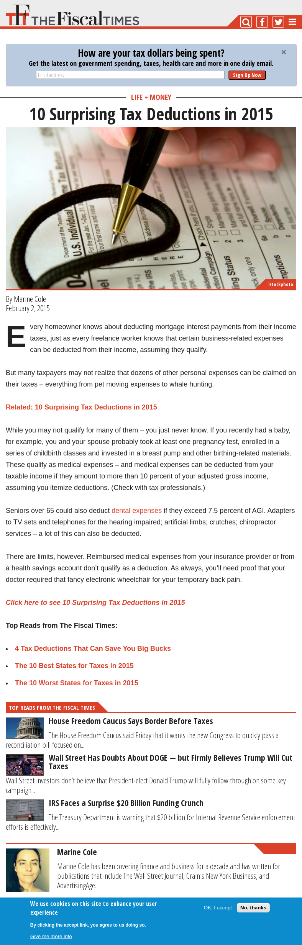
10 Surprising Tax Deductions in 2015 (123, 602)
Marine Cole (30, 298)
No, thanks (253, 908)
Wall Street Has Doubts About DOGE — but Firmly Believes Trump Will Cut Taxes (170, 761)
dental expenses (137, 510)
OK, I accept (218, 908)
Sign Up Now (247, 75)
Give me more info (51, 936)
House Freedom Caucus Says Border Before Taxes (131, 720)
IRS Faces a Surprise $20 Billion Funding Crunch (126, 802)
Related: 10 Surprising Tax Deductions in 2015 (81, 407)
